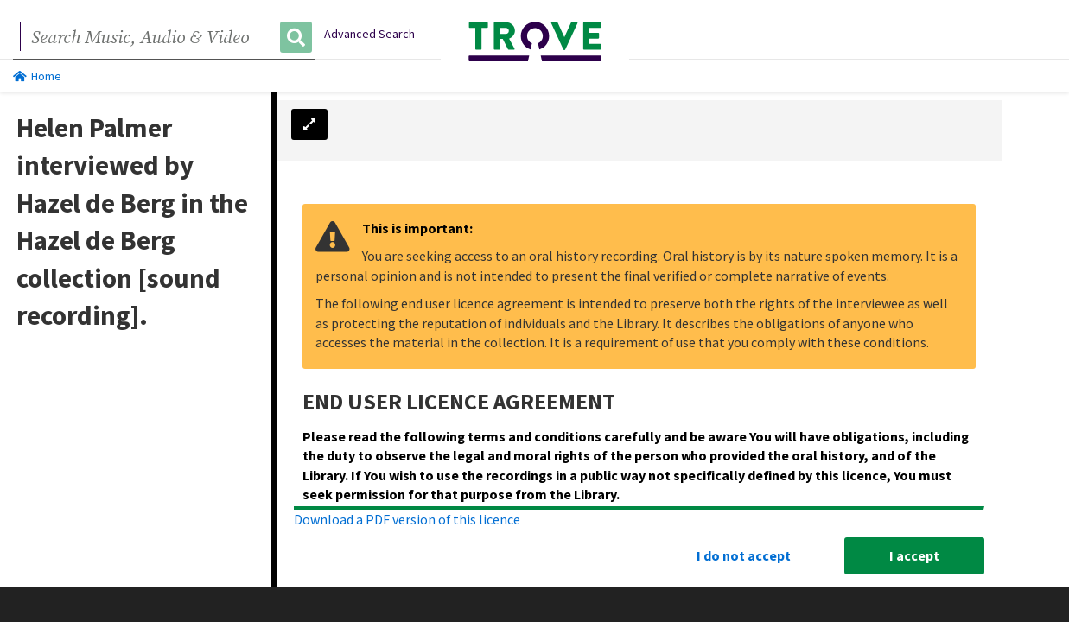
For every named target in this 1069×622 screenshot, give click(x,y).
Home (37, 76)
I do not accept (744, 555)
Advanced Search (369, 33)
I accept (914, 555)
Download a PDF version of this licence (407, 519)
